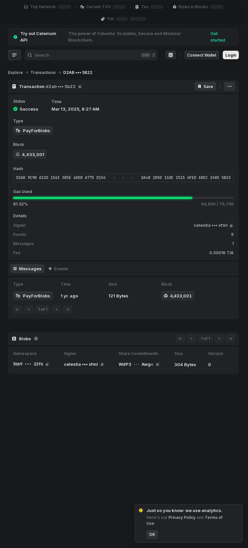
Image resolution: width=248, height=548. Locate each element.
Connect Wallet (201, 55)
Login (230, 55)
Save (205, 86)
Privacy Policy (182, 517)
